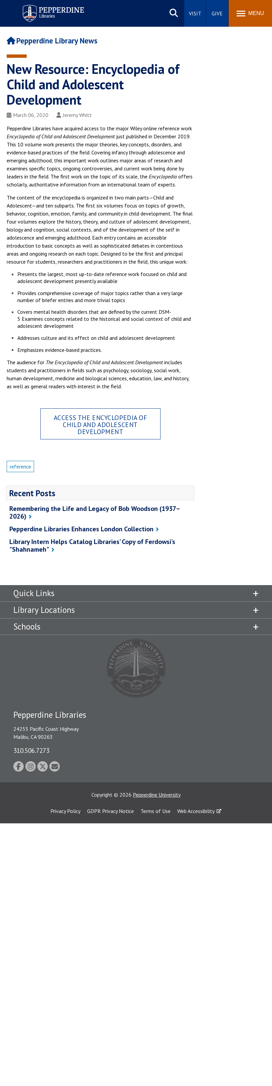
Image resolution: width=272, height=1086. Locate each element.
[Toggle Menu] (250, 13)
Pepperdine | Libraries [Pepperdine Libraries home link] (45, 6)
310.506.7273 (31, 750)
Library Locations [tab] (44, 609)
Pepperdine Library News (52, 40)
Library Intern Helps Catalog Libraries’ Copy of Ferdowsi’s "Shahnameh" (92, 545)
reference (20, 466)
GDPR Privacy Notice (110, 811)
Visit (195, 13)
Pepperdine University (157, 794)
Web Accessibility (196, 811)
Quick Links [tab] (33, 593)
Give (217, 13)
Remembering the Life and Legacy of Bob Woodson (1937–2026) (94, 512)
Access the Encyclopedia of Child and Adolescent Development (100, 424)
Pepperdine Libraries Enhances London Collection (81, 529)
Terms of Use (156, 811)
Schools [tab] (26, 626)
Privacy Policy (65, 811)
